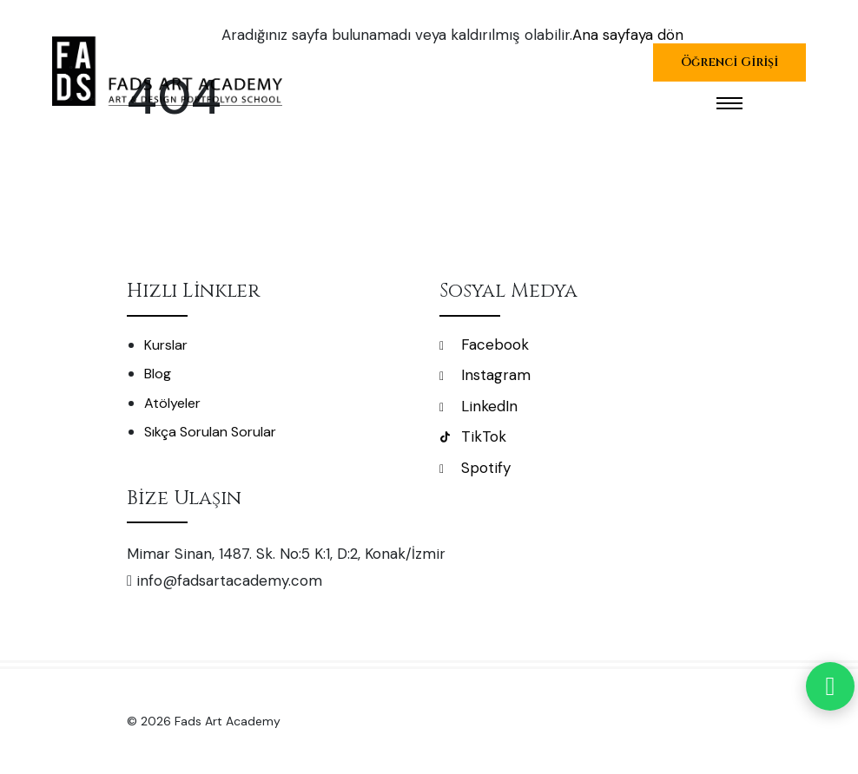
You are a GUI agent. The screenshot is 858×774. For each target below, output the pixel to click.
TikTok (472, 436)
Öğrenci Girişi (729, 62)
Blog (157, 373)
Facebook (484, 344)
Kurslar (166, 345)
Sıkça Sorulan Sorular (210, 432)
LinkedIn (478, 406)
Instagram (485, 374)
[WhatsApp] (830, 686)
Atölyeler (172, 403)
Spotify (475, 467)
